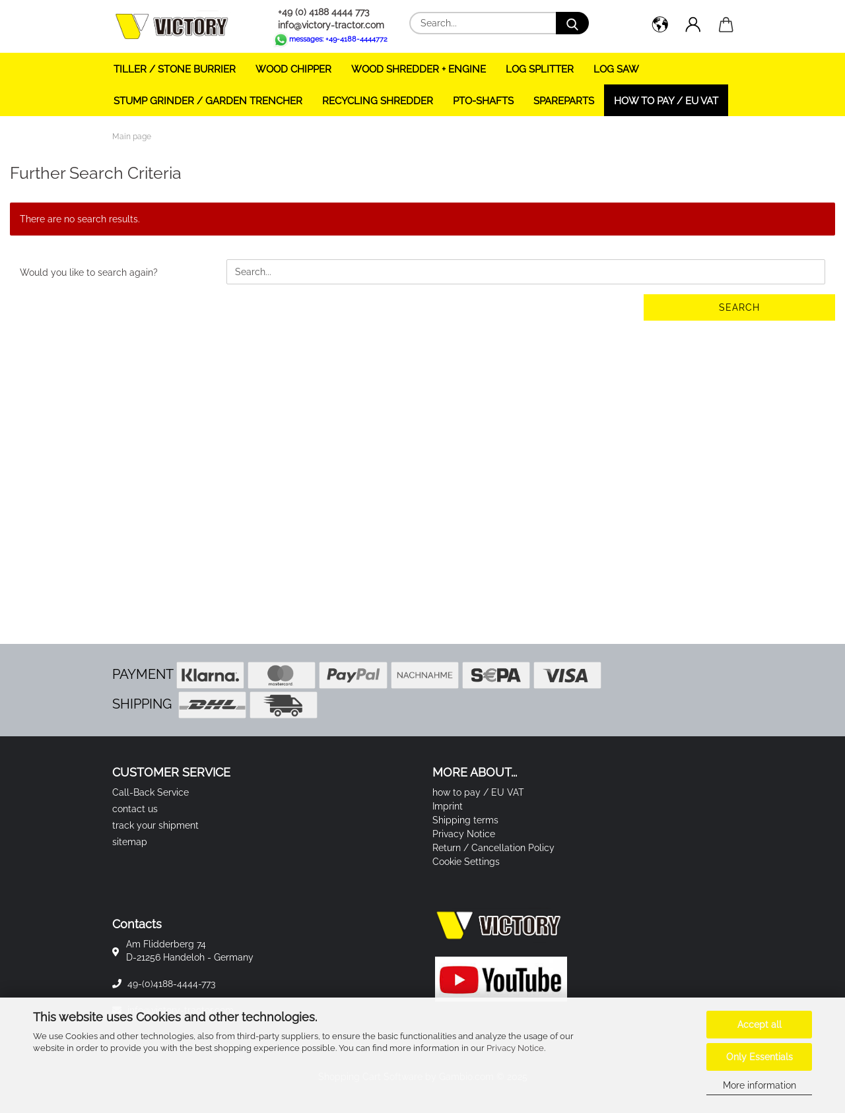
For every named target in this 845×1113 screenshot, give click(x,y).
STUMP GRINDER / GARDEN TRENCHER (208, 101)
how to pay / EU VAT (666, 101)
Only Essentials (759, 1057)
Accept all (759, 1024)
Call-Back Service (150, 792)
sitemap (129, 842)
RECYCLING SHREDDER (377, 101)
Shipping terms (465, 820)
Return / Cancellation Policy (493, 848)
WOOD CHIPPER (293, 69)
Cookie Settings (466, 861)
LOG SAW (616, 69)
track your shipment (155, 825)
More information (759, 1085)
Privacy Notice (515, 1048)
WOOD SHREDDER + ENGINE (418, 69)
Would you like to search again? (89, 272)
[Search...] (572, 23)
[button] (660, 26)
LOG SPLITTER (540, 69)
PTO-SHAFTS (483, 101)
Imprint (447, 806)
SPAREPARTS (563, 101)
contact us (135, 809)
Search (739, 307)
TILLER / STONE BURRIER (175, 69)
